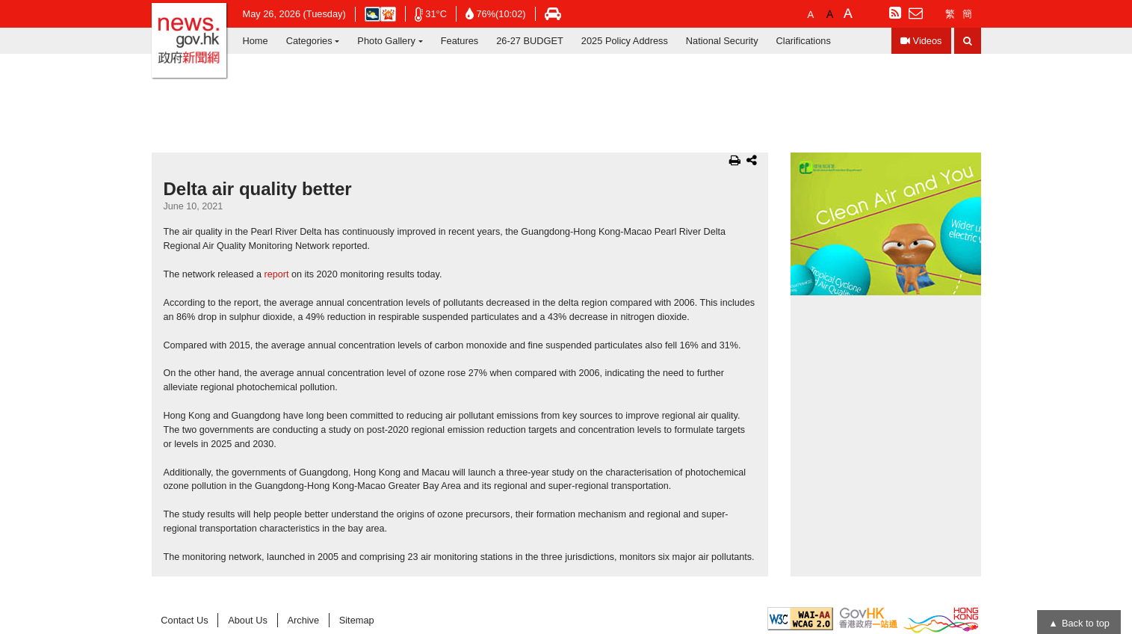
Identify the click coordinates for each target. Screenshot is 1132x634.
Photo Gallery (386, 40)
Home (255, 40)
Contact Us (184, 620)
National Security (722, 40)
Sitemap (356, 620)
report (277, 274)
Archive (303, 620)
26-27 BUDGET (529, 40)
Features (460, 40)
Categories (309, 40)
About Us (247, 620)
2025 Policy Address (624, 40)
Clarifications (803, 40)
